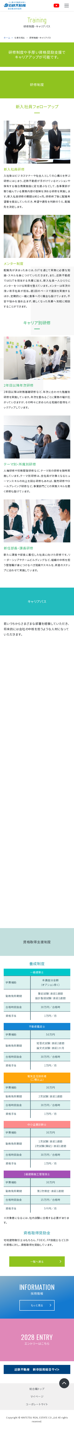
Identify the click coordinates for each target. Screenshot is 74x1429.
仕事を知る (19, 37)
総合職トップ (37, 1389)
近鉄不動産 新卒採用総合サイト (37, 1369)
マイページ (37, 1396)
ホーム (7, 37)
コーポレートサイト (37, 1404)
